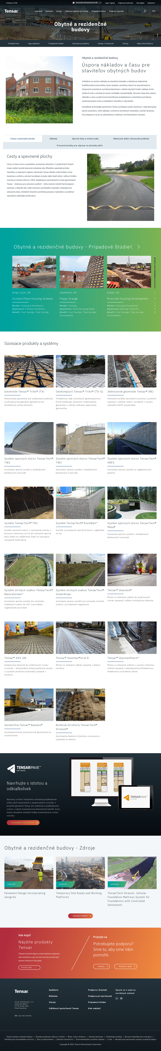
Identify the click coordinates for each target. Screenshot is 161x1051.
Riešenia (49, 11)
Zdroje (59, 11)
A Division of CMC (11, 3)
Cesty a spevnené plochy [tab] (22, 138)
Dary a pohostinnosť (45, 1039)
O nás (110, 1039)
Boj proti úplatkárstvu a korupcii (138, 1037)
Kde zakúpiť (140, 3)
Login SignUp (110, 3)
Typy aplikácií (34, 44)
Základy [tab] (53, 138)
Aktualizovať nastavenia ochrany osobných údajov (135, 1039)
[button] (87, 2)
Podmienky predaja (114, 1037)
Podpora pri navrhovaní (125, 3)
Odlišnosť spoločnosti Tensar (76, 11)
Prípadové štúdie (99, 11)
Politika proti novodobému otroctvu (19, 1039)
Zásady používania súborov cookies (50, 1037)
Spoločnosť (151, 3)
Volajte (101, 966)
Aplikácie (38, 11)
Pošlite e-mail (125, 966)
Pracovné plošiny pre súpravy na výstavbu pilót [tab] (80, 145)
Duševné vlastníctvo (65, 1039)
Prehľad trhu (13, 44)
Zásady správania (96, 1037)
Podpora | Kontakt (116, 11)
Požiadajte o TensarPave (22, 823)
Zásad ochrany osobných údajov (19, 1037)
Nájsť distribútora (145, 44)
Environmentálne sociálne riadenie (90, 1039)
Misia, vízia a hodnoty (77, 1037)
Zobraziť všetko (80, 916)
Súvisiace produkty (80, 44)
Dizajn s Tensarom (106, 44)
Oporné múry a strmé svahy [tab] (85, 138)
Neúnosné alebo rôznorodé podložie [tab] (131, 138)
